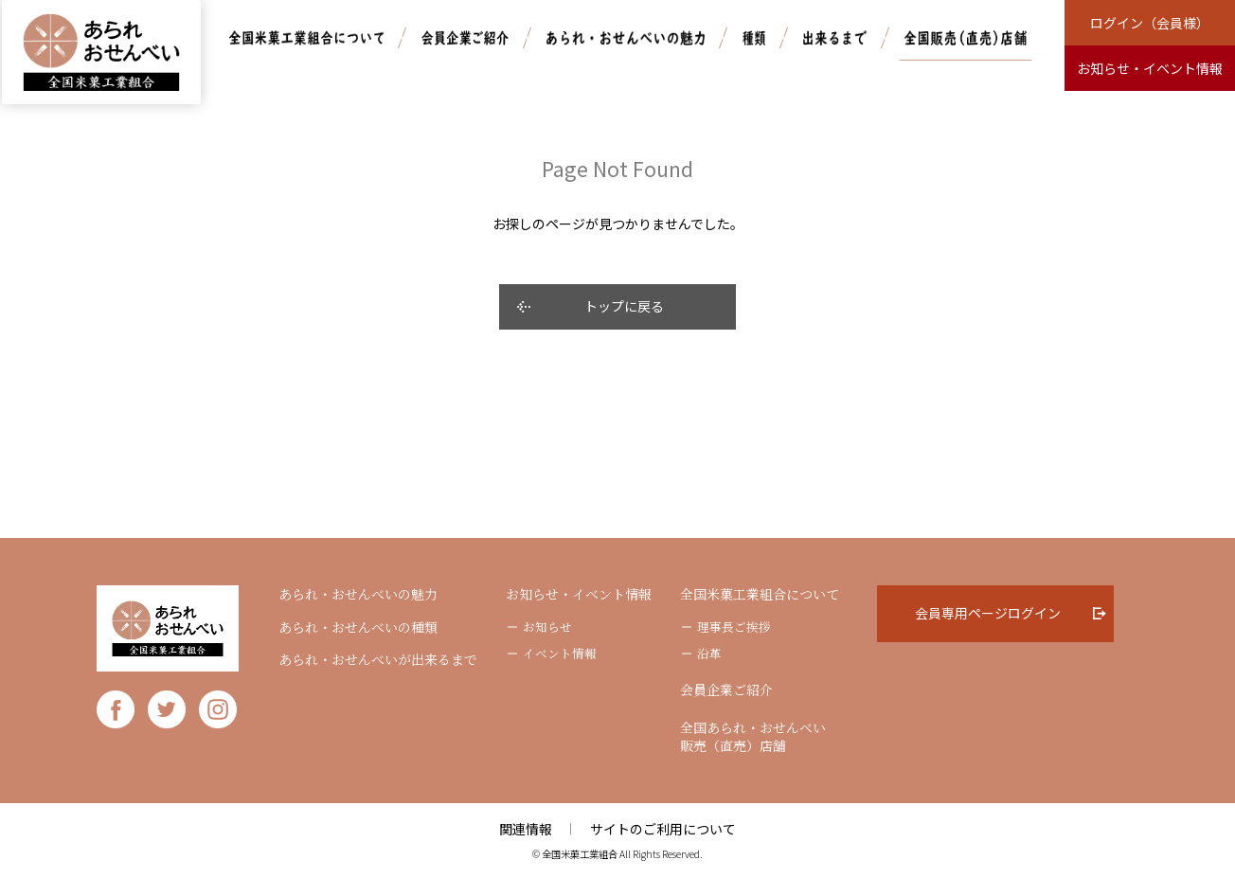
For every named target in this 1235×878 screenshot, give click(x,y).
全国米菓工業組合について (759, 594)
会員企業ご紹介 (726, 690)
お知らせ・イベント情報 (579, 594)
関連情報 (525, 828)
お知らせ (547, 627)
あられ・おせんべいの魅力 (358, 594)
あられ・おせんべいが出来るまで (377, 660)
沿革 (709, 653)
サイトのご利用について (663, 828)
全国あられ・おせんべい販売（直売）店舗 (753, 737)
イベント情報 (560, 653)
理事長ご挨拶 (734, 627)
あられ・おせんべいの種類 (358, 627)
